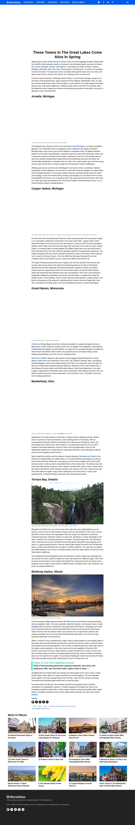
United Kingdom (77, 675)
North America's (54, 62)
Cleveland (83, 456)
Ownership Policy (64, 804)
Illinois (34, 624)
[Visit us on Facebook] (11, 809)
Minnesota (36, 347)
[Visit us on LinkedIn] (23, 809)
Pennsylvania (66, 69)
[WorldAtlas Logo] (14, 2)
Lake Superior (68, 243)
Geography (52, 2)
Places (47, 708)
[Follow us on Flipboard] (8, 809)
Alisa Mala (34, 708)
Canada (93, 86)
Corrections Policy (53, 804)
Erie (33, 67)
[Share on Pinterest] (43, 702)
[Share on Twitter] (40, 702)
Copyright (26, 804)
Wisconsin (71, 621)
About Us (32, 804)
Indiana (95, 67)
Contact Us (14, 804)
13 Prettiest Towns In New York (50, 759)
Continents (28, 2)
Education (64, 2)
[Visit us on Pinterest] (19, 809)
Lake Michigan (78, 146)
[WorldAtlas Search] (127, 2)
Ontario (52, 67)
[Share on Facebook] (36, 702)
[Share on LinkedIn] (47, 702)
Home (8, 804)
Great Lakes (66, 62)
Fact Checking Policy (41, 804)
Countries (40, 2)
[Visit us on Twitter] (15, 809)
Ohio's (76, 437)
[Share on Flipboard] (33, 702)
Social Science (78, 2)
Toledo (93, 456)
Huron (38, 67)
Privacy (20, 804)
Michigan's (64, 168)
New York (51, 69)
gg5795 (61, 433)
